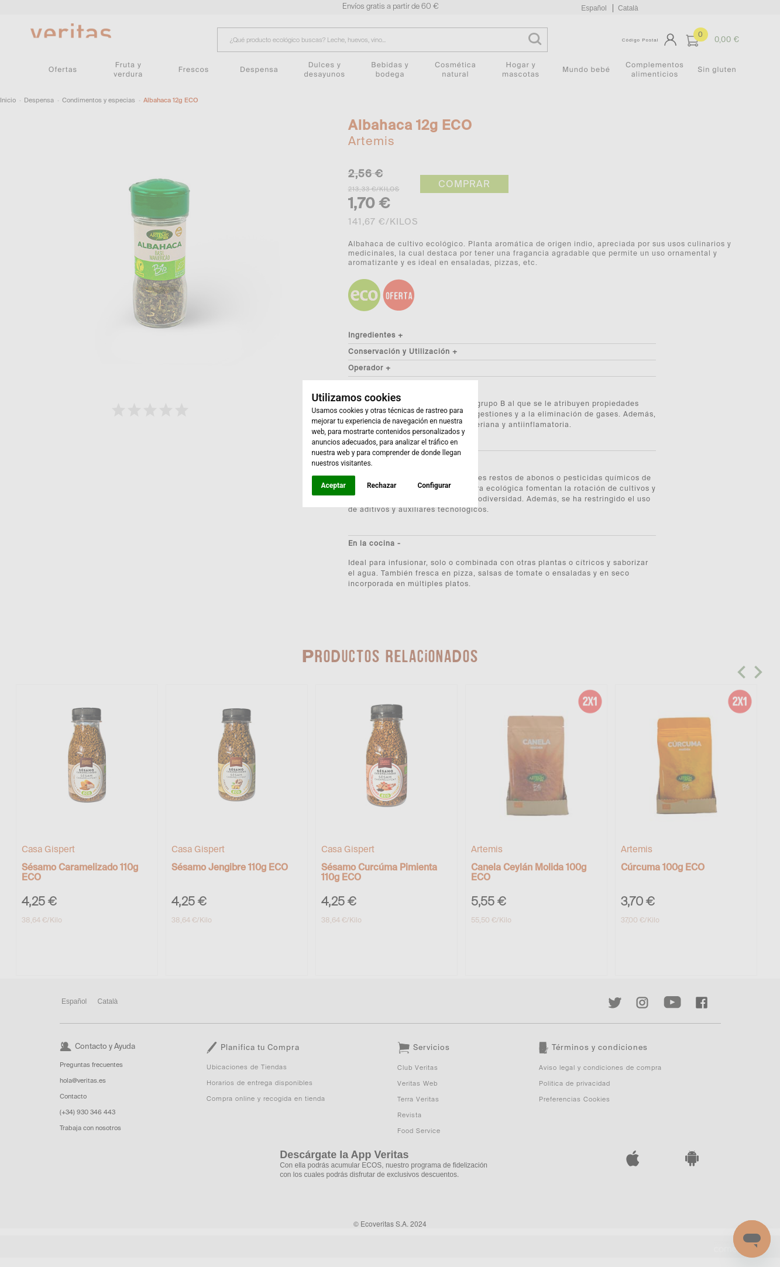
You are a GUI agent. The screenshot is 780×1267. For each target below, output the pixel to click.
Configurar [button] (434, 485)
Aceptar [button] (333, 485)
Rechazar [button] (381, 485)
